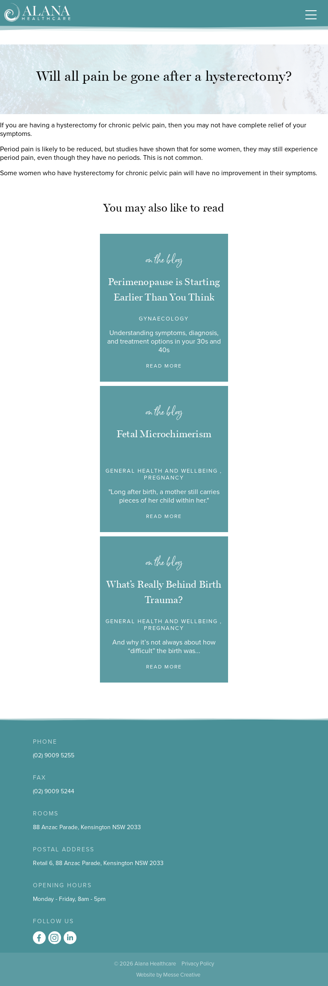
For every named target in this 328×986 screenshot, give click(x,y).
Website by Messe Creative (168, 974)
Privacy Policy (198, 963)
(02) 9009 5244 (53, 791)
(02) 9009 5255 (53, 755)
